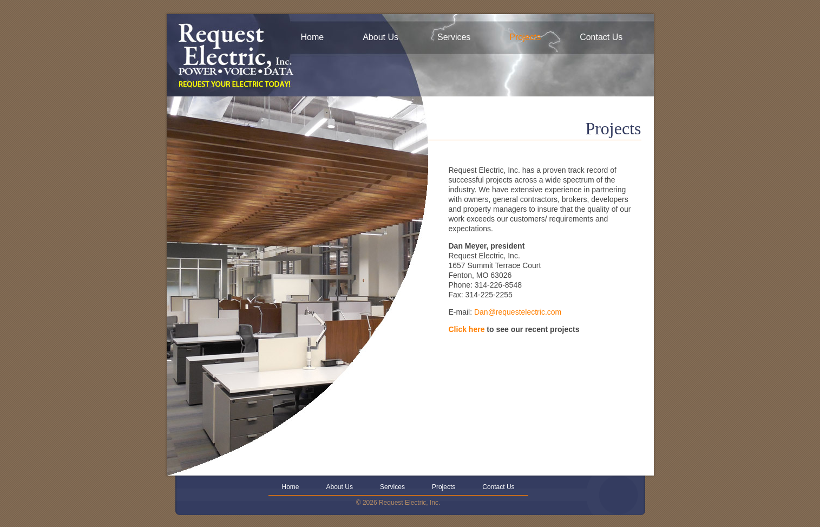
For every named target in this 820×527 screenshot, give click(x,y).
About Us (380, 37)
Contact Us (601, 37)
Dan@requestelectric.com (517, 312)
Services (453, 37)
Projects (525, 37)
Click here (467, 329)
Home (312, 37)
